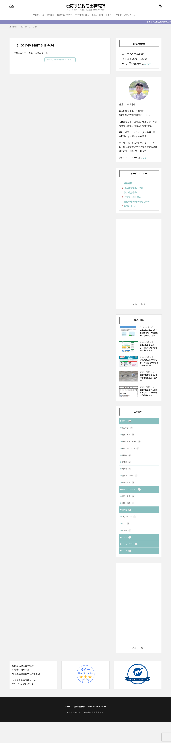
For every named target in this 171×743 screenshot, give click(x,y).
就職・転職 (129, 521)
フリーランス (129, 535)
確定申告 (128, 443)
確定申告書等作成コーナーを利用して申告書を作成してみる (149, 353)
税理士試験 (129, 500)
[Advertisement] (139, 262)
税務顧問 (50, 15)
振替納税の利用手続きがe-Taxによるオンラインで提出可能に (149, 370)
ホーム (66, 727)
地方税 (127, 486)
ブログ (118, 15)
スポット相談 (97, 15)
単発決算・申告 (63, 15)
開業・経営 (129, 450)
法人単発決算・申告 (133, 188)
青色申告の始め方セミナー (136, 201)
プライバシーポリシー (97, 727)
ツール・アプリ (130, 564)
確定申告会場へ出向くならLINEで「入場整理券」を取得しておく (149, 335)
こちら (148, 63)
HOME (14, 27)
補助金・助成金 (130, 493)
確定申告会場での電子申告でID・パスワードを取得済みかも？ (149, 406)
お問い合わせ (129, 15)
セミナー (109, 15)
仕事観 (127, 550)
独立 (126, 543)
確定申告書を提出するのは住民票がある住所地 (149, 388)
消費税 (127, 479)
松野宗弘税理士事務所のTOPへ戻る (60, 60)
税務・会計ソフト (131, 464)
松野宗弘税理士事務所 (93, 733)
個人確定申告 (130, 192)
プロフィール (38, 15)
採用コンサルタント (132, 507)
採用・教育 (129, 514)
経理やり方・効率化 (132, 457)
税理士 (127, 436)
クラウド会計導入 (81, 15)
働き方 (127, 528)
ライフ (127, 571)
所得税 (127, 471)
